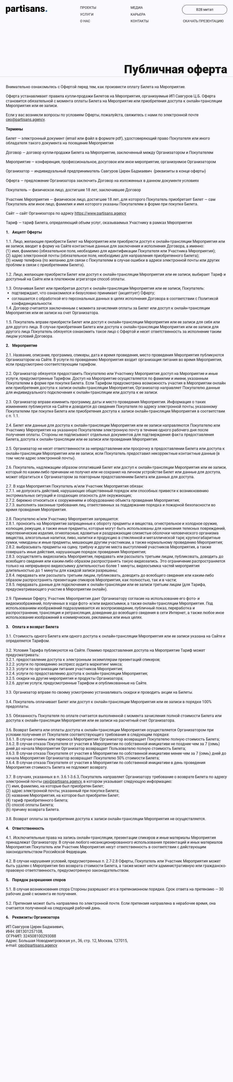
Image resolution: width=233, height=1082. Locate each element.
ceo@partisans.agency (25, 119)
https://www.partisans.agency (100, 213)
